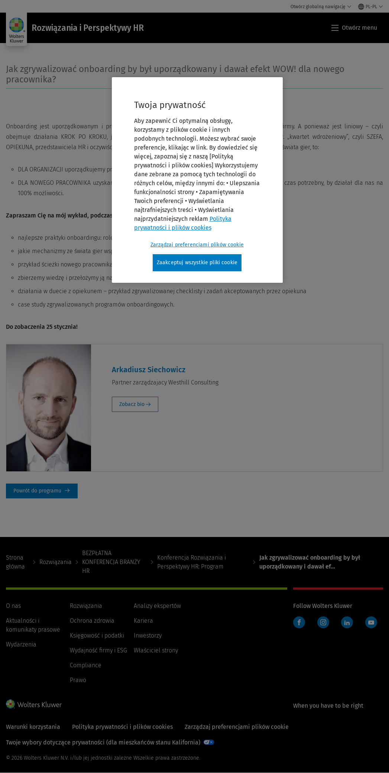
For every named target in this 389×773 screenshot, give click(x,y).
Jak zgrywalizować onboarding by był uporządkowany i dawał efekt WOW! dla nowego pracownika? (175, 74)
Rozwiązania (55, 562)
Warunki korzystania (33, 726)
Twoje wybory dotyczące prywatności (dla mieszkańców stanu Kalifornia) (103, 742)
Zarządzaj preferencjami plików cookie (237, 726)
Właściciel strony (156, 650)
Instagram (323, 622)
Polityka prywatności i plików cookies (122, 726)
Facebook (299, 622)
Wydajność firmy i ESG (98, 650)
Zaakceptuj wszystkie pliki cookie (197, 262)
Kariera (143, 620)
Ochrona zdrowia (92, 620)
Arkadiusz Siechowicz (148, 369)
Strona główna (15, 562)
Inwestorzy (148, 635)
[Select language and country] (370, 7)
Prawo (78, 680)
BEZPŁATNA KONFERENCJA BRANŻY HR (111, 562)
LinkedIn (347, 622)
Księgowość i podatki (97, 635)
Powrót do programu (41, 491)
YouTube (371, 622)
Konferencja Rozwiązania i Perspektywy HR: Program (191, 562)
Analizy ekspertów (157, 605)
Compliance (85, 665)
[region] (197, 180)
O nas (13, 605)
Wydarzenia (21, 644)
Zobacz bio (132, 404)
